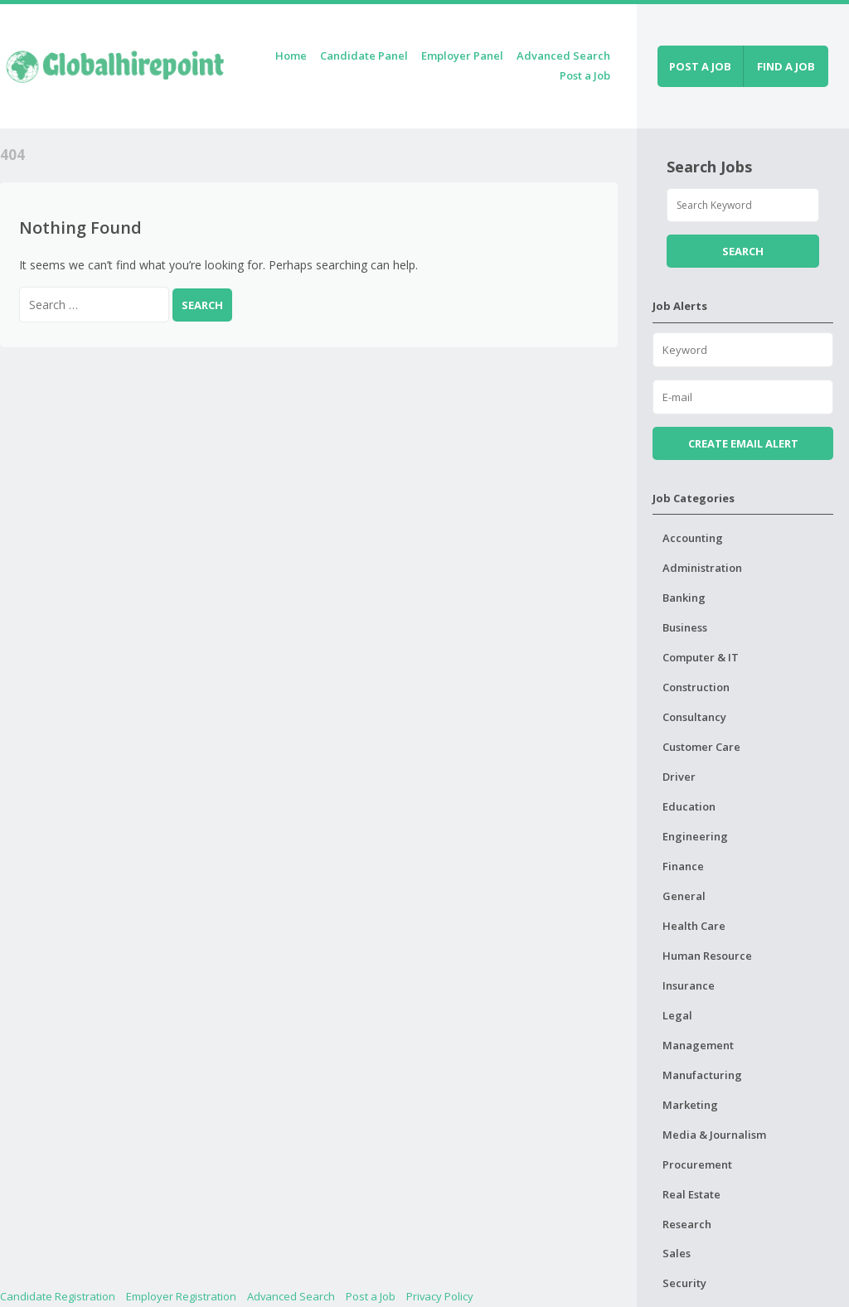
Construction (696, 687)
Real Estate (691, 1194)
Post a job (700, 66)
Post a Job (585, 75)
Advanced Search (563, 55)
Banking (684, 597)
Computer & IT (700, 657)
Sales (676, 1253)
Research (686, 1224)
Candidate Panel (364, 55)
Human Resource (707, 955)
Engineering (695, 836)
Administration (702, 567)
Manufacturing (702, 1074)
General (684, 895)
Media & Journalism (714, 1134)
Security (684, 1283)
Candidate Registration (57, 1296)
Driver (679, 776)
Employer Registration (181, 1296)
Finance (683, 866)
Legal (677, 1015)
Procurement (697, 1164)
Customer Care (701, 746)
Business (684, 627)
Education (689, 806)
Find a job (786, 66)
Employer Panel (462, 55)
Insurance (688, 985)
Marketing (690, 1104)
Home (291, 55)
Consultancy (694, 716)
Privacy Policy (439, 1296)
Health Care (693, 925)
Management (698, 1045)
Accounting (692, 537)
